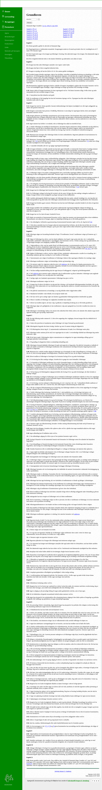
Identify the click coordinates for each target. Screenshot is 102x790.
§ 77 (27, 679)
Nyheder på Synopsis (12, 51)
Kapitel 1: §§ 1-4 (31, 29)
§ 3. (27, 54)
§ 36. (27, 326)
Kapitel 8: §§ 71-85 (68, 31)
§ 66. (27, 583)
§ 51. (27, 483)
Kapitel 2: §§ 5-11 (32, 31)
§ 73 (27, 644)
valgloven (64, 264)
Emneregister (9, 40)
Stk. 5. (28, 278)
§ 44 (27, 433)
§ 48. (27, 469)
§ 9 (88, 141)
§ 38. (27, 337)
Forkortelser (9, 44)
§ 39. (27, 345)
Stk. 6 (28, 626)
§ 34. (27, 311)
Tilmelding (8, 58)
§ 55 (27, 499)
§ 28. (27, 234)
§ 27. (27, 217)
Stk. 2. (28, 95)
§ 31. (27, 261)
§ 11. (27, 98)
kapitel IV (29, 763)
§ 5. (27, 65)
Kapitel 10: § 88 (67, 35)
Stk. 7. (28, 303)
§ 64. (27, 566)
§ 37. (27, 332)
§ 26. (27, 214)
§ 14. (27, 115)
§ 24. (27, 203)
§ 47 (27, 457)
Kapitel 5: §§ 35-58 (32, 37)
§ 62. (27, 551)
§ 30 (27, 253)
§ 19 (27, 158)
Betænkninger (10, 37)
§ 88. (27, 748)
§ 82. (27, 716)
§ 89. (27, 760)
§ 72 (27, 639)
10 (32, 409)
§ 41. (27, 356)
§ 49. (27, 474)
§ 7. (27, 71)
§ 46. (27, 449)
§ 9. (27, 85)
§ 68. (27, 591)
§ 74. (27, 660)
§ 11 (36, 409)
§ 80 (27, 707)
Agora (7, 33)
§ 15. (27, 123)
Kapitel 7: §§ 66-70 (68, 29)
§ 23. (27, 198)
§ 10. (27, 90)
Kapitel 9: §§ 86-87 (68, 33)
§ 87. (27, 740)
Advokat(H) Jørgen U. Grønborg (78, 781)
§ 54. (27, 496)
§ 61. (27, 548)
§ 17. (27, 139)
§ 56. (27, 504)
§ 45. (27, 439)
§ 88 (95, 411)
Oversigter (8, 54)
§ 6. (27, 68)
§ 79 (27, 702)
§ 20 (27, 177)
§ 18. (27, 149)
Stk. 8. (28, 423)
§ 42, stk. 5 (88, 248)
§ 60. (27, 540)
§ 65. (27, 572)
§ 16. (27, 134)
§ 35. (27, 318)
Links (6, 47)
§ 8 (36, 141)
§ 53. (27, 491)
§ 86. (27, 734)
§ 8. (27, 74)
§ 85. (27, 726)
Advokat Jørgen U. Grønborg (63, 771)
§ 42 (77, 187)
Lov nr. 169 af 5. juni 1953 (50, 26)
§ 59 (27, 520)
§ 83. (27, 720)
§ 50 (27, 480)
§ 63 (27, 555)
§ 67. (27, 586)
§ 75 (27, 663)
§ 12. (27, 106)
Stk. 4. (28, 273)
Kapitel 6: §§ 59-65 (32, 39)
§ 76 (27, 672)
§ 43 (27, 428)
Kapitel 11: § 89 (67, 37)
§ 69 (27, 594)
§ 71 (27, 605)
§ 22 (27, 193)
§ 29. (27, 239)
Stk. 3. (28, 172)
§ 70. (27, 597)
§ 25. (27, 208)
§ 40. (27, 351)
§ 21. (27, 190)
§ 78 (27, 683)
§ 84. (27, 723)
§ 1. (27, 46)
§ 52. (27, 488)
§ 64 (91, 222)
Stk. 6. (28, 299)
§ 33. (27, 306)
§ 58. (27, 514)
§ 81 (27, 712)
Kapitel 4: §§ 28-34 (32, 35)
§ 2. (27, 49)
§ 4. (27, 59)
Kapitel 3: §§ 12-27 (32, 33)
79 (53, 726)
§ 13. (27, 111)
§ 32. (27, 281)
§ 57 (27, 507)
